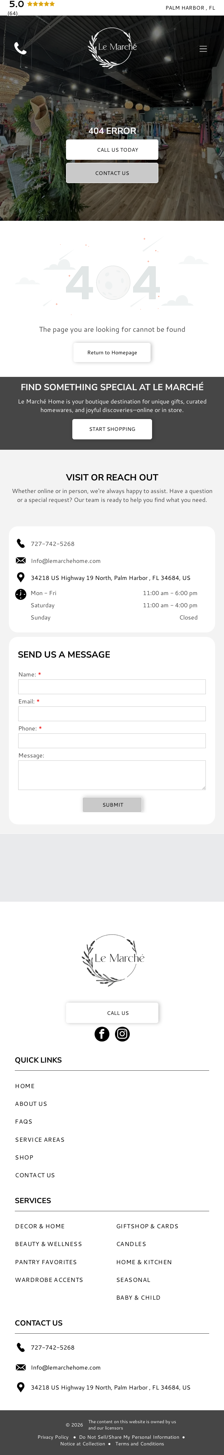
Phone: (27, 728)
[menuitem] (99, 1085)
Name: (27, 674)
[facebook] (102, 1035)
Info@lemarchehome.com (66, 560)
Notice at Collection (82, 1443)
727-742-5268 (53, 543)
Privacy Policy (53, 1437)
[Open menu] (203, 49)
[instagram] (122, 1035)
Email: (26, 701)
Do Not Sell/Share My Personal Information (129, 1437)
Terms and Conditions (139, 1443)
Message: (31, 755)
